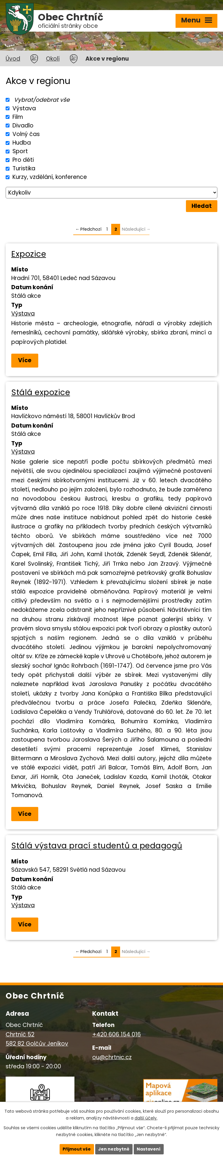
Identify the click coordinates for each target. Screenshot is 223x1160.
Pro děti (23, 160)
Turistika (23, 168)
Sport (20, 151)
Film (17, 117)
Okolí (53, 59)
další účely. (146, 1118)
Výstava (24, 108)
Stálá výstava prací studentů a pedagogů (96, 845)
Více (24, 360)
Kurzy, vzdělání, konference (49, 177)
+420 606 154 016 (116, 1034)
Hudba (21, 143)
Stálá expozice (40, 392)
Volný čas (26, 134)
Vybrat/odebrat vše (42, 100)
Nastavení (148, 1149)
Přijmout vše (77, 1149)
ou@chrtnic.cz (112, 1057)
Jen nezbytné (113, 1149)
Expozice (28, 253)
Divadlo (23, 126)
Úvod (13, 59)
